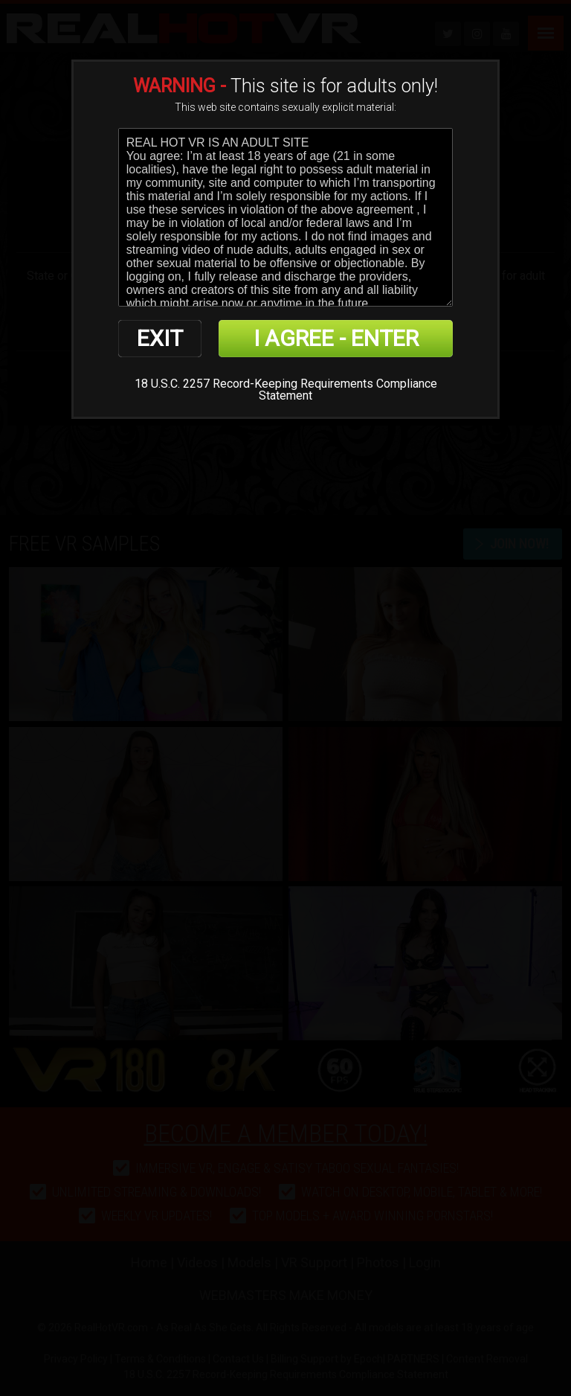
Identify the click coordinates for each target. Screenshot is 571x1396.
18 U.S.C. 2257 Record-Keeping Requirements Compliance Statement (286, 390)
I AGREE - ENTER (336, 338)
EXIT (160, 338)
